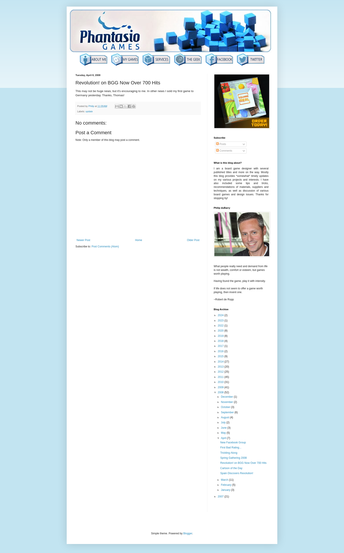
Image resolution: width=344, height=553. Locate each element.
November (227, 402)
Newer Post (83, 240)
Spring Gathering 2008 (233, 457)
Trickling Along (228, 452)
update (89, 111)
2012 (221, 371)
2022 (221, 325)
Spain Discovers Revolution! (236, 473)
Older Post (193, 240)
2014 (221, 361)
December (227, 396)
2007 (221, 496)
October (226, 407)
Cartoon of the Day (231, 468)
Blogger (187, 533)
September (228, 412)
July (223, 422)
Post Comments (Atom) (105, 246)
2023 (221, 320)
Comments (224, 150)
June (224, 427)
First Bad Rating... (230, 447)
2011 (221, 377)
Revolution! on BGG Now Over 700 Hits (243, 462)
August (225, 417)
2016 (221, 351)
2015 (221, 356)
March (225, 479)
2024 (221, 315)
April (224, 438)
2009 (221, 387)
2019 (221, 335)
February (226, 484)
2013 (221, 366)
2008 (221, 392)
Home (138, 240)
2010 (221, 382)
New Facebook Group (233, 442)
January (226, 489)
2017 (221, 346)
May (224, 432)
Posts (221, 144)
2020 (221, 330)
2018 (221, 341)
